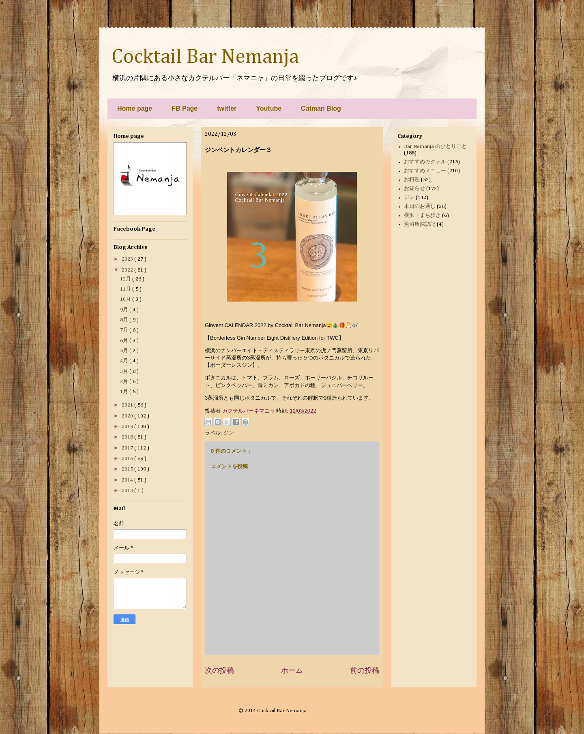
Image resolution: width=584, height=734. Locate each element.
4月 (124, 361)
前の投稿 (364, 670)
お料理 (412, 179)
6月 (124, 340)
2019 (128, 426)
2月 (124, 381)
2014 (128, 480)
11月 (126, 289)
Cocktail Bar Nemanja (205, 57)
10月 (126, 299)
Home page (134, 108)
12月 (126, 279)
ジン (228, 433)
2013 (128, 490)
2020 (128, 416)
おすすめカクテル (425, 162)
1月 (124, 391)
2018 (128, 437)
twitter (226, 108)
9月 (124, 309)
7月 (124, 330)
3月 (124, 371)
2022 (128, 270)
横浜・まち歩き (422, 215)
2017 (128, 448)
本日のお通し (420, 206)
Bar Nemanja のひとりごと (435, 146)
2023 (128, 259)
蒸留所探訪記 (420, 224)
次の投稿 (219, 670)
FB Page (185, 108)
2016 (128, 458)
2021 (128, 405)
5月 (124, 350)
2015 (128, 469)
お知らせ (414, 188)
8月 (124, 320)
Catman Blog (321, 108)
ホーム (292, 670)
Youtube (268, 108)
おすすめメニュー (425, 170)
